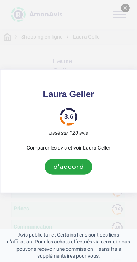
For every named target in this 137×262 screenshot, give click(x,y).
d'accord (68, 166)
